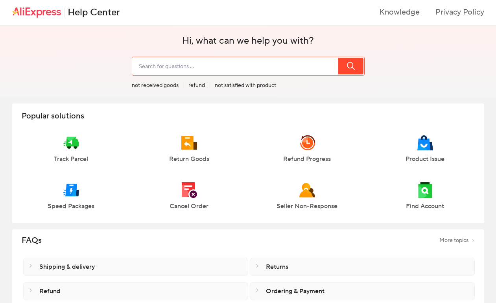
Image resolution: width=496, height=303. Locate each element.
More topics (457, 240)
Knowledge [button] (399, 12)
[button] (71, 152)
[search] (235, 66)
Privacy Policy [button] (459, 12)
